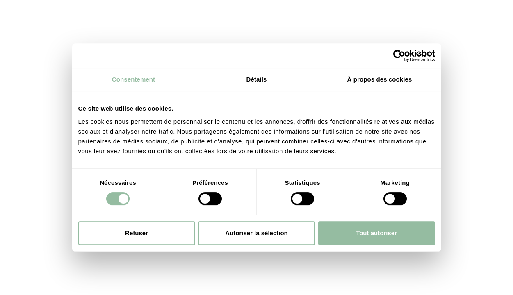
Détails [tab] (256, 79)
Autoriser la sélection (256, 232)
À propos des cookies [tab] (379, 79)
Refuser (136, 232)
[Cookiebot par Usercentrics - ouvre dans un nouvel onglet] (399, 56)
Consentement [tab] (133, 79)
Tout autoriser (376, 232)
